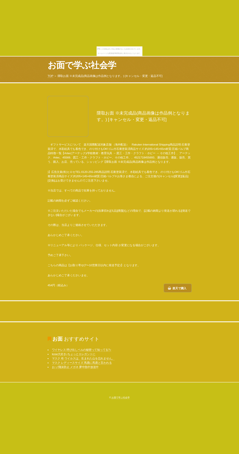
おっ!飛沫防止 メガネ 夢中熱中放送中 (75, 367)
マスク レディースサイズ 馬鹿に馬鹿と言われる (82, 362)
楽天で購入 (179, 288)
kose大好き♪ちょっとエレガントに (73, 354)
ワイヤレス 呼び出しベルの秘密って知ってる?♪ (81, 349)
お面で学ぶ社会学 (82, 65)
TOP (50, 76)
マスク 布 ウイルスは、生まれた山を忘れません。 (83, 358)
